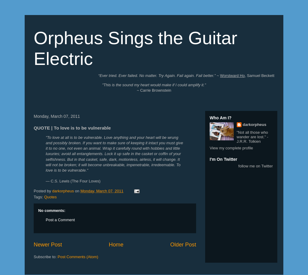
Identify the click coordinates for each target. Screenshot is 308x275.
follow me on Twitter (255, 166)
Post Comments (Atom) (78, 257)
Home (116, 245)
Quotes (50, 197)
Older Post (183, 245)
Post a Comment (60, 220)
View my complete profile (231, 148)
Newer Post (48, 245)
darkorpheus (254, 124)
